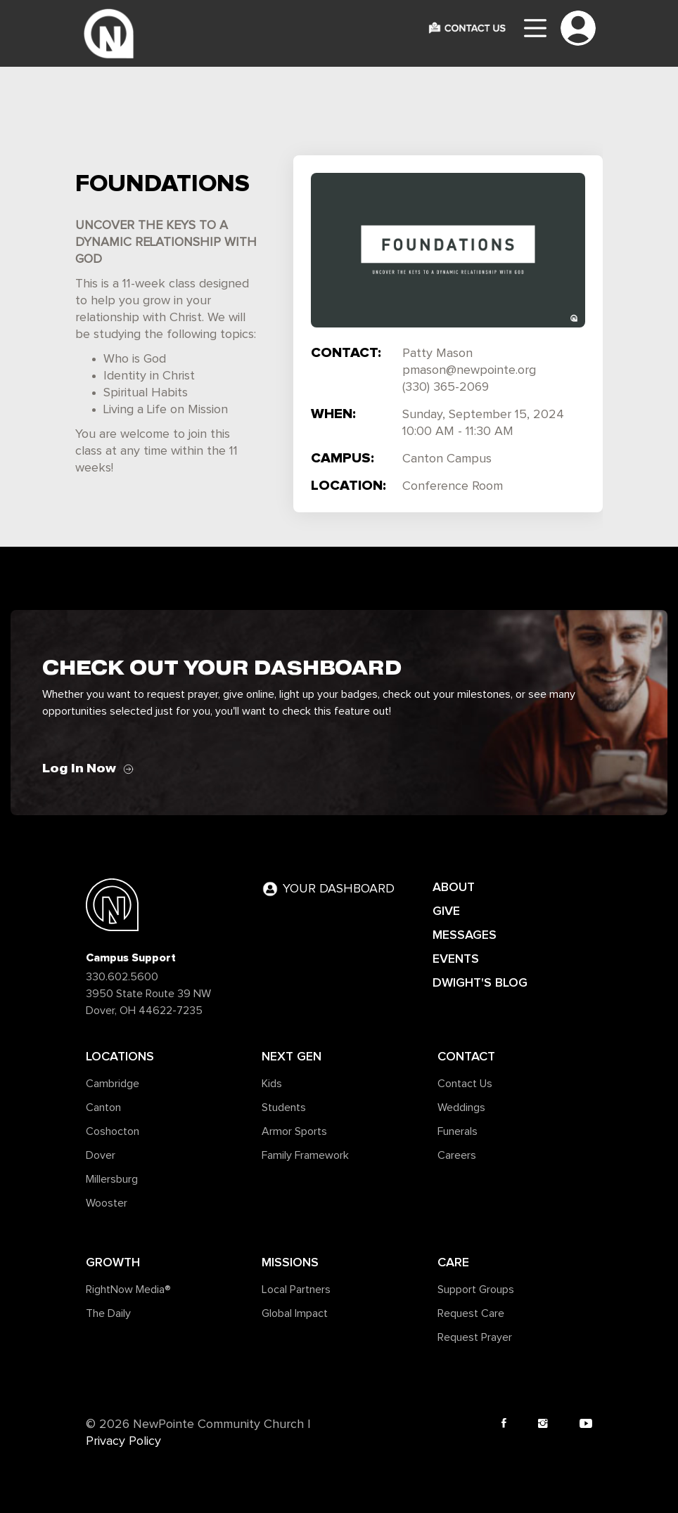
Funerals (457, 1131)
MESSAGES (465, 934)
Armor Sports (294, 1131)
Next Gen (291, 1056)
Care (453, 1262)
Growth (113, 1262)
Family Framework (305, 1155)
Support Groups (475, 1289)
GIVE (446, 910)
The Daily (108, 1313)
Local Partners (296, 1289)
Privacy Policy (123, 1441)
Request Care (470, 1313)
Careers (456, 1155)
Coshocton (112, 1131)
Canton (103, 1107)
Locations (120, 1056)
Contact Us (464, 1083)
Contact (466, 1056)
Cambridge (112, 1083)
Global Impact (295, 1313)
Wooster (106, 1203)
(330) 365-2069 (445, 387)
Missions (290, 1262)
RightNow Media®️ (128, 1289)
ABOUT (454, 887)
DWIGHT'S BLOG (480, 982)
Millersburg (112, 1179)
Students (284, 1107)
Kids (272, 1083)
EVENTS (456, 958)
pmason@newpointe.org (469, 370)
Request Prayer (474, 1337)
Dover (100, 1155)
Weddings (461, 1107)
